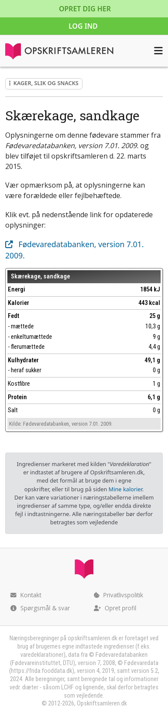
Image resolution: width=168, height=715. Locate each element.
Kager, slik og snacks (44, 83)
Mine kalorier (125, 489)
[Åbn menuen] (158, 50)
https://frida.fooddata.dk (41, 671)
